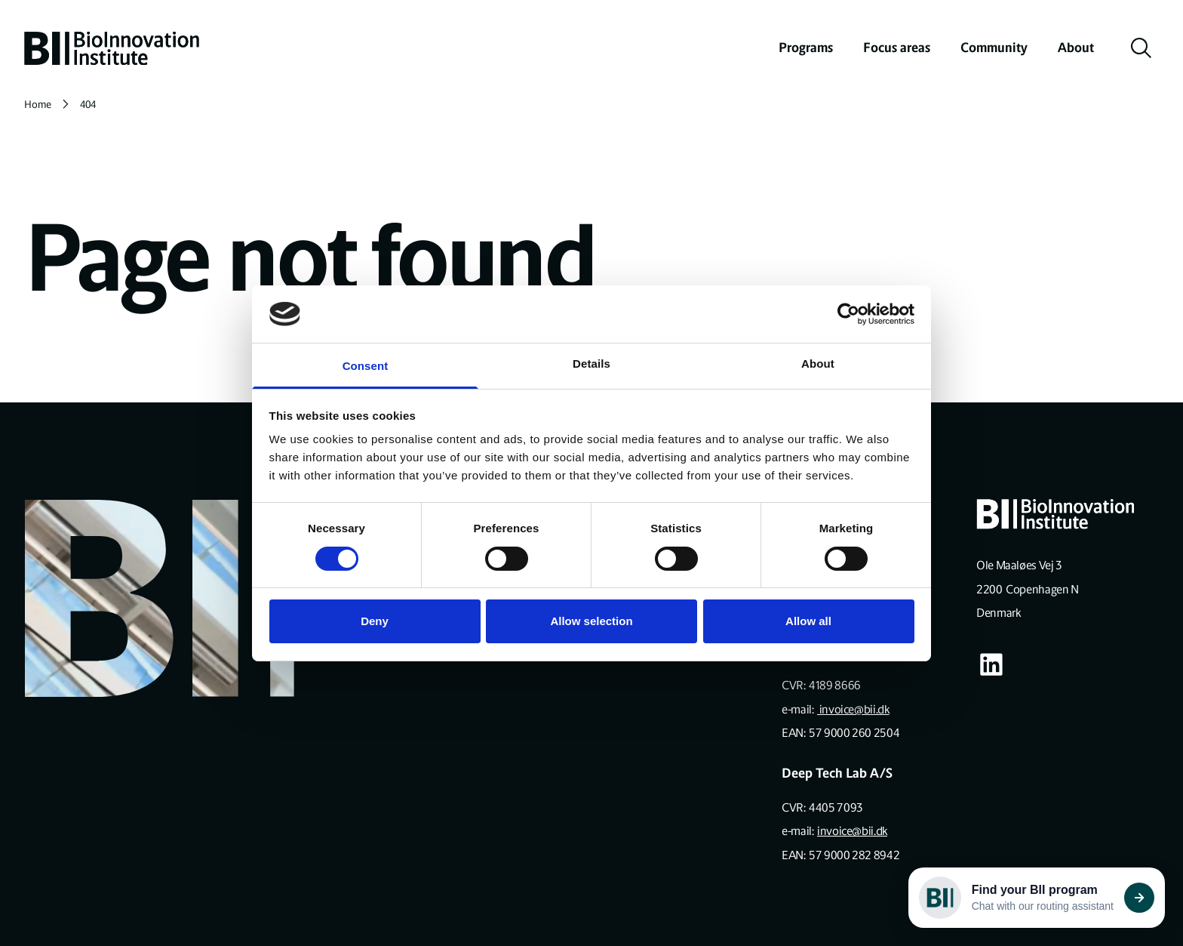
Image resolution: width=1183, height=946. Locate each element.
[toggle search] (1141, 48)
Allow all (808, 621)
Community (994, 47)
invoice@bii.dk (853, 709)
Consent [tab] (366, 365)
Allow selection (591, 621)
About (1076, 47)
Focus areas (896, 47)
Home (37, 104)
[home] (111, 48)
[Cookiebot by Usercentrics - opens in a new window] (848, 314)
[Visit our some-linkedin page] (991, 664)
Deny (375, 621)
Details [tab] (591, 363)
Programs (806, 47)
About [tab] (817, 363)
